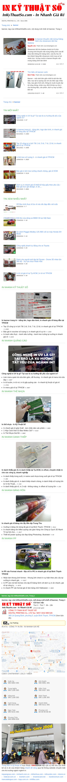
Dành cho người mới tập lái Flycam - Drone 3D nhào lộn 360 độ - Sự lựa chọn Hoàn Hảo (38, 260)
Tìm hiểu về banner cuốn (38, 72)
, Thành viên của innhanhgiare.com (42, 46)
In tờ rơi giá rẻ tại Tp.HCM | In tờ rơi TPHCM (34, 273)
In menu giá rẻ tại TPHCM (14, 388)
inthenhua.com (37, 774)
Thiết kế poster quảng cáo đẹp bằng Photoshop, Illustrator (26, 535)
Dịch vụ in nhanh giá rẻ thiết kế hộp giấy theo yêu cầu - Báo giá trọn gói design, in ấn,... (38, 186)
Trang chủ (6, 25)
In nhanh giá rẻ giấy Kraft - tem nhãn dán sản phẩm (24, 428)
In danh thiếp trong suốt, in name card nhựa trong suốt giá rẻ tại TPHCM (32, 476)
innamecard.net (39, 777)
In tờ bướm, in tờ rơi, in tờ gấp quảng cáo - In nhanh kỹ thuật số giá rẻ (31, 382)
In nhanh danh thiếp (14, 437)
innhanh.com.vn (23, 774)
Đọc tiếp (60, 64)
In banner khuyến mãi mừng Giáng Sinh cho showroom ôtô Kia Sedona (45, 41)
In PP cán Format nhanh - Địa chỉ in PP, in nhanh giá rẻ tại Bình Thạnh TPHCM (31, 573)
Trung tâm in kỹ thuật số (12, 765)
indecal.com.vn (10, 777)
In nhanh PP (9, 538)
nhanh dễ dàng (31, 768)
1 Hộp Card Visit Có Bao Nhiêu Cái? (18, 431)
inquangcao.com (8, 774)
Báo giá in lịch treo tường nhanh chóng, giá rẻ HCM (37, 171)
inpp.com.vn (23, 779)
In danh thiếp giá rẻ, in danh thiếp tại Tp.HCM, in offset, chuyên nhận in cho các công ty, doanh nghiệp (32, 471)
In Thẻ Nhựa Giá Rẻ (11, 433)
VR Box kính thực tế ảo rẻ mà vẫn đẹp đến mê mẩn (37, 204)
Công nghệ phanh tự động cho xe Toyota (32, 246)
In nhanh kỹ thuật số (15, 287)
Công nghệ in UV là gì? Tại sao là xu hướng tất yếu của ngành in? (30, 374)
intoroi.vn (61, 774)
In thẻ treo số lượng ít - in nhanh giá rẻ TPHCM (35, 157)
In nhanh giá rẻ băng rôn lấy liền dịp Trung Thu (22, 523)
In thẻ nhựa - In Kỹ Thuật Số (14, 424)
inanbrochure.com (56, 777)
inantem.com (24, 777)
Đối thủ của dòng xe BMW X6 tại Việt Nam (33, 218)
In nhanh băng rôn (13, 490)
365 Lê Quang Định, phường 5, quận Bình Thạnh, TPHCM (31, 616)
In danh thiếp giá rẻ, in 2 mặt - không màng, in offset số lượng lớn (30, 486)
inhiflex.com (34, 779)
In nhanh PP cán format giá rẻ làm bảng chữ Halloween (25, 588)
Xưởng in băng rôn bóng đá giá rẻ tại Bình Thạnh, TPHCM (27, 527)
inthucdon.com (50, 774)
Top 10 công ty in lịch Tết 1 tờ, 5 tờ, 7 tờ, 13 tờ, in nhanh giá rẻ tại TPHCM (33, 326)
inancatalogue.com (9, 779)
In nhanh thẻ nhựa (13, 391)
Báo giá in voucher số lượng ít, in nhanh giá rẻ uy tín (24, 332)
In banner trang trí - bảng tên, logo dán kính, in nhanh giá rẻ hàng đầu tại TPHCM (33, 321)
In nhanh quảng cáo (14, 340)
